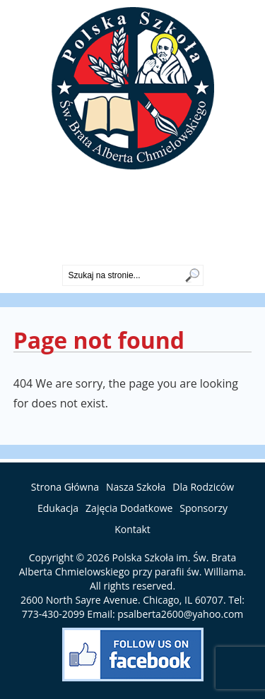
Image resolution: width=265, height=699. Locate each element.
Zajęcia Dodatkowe (129, 508)
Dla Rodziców (203, 487)
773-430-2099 (133, 253)
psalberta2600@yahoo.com (180, 614)
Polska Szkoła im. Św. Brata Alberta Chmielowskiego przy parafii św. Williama (131, 564)
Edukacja (57, 508)
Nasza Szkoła (135, 487)
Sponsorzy (203, 508)
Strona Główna (65, 487)
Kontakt (132, 529)
